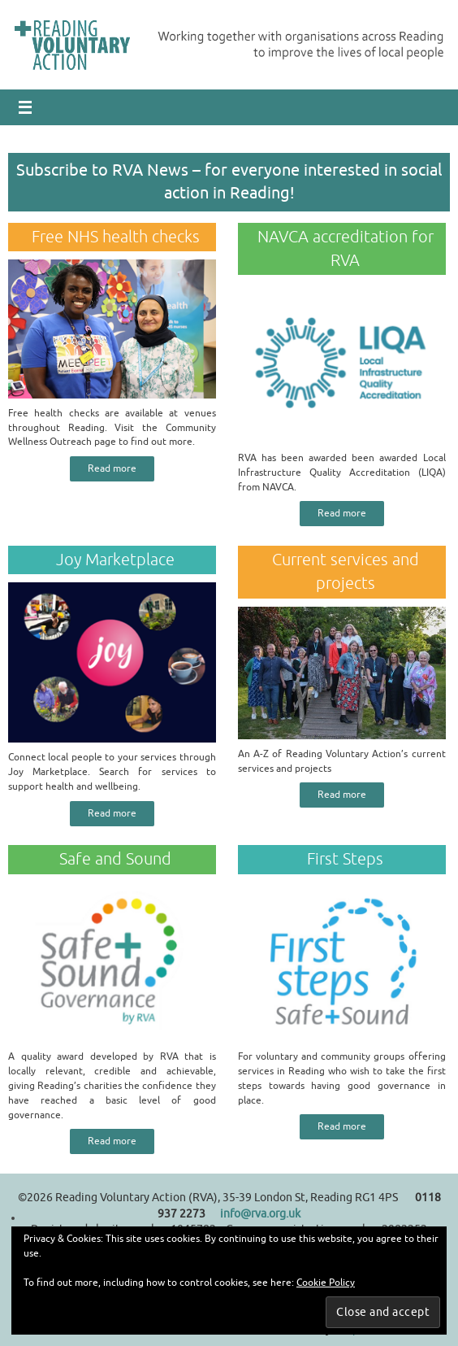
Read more (112, 469)
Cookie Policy (325, 1282)
